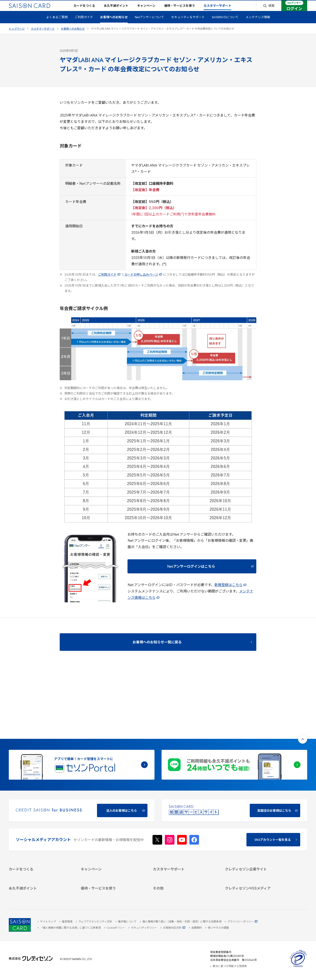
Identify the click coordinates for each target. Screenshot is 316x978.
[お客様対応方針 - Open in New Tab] (173, 928)
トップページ (17, 36)
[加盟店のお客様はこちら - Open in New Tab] (234, 751)
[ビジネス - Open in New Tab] (256, 828)
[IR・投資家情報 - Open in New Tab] (256, 838)
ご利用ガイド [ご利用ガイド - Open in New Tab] (109, 281)
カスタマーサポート (43, 36)
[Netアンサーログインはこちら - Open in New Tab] (191, 573)
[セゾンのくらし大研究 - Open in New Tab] (256, 882)
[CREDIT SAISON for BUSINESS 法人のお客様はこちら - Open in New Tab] (81, 751)
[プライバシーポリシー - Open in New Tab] (241, 922)
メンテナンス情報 (258, 24)
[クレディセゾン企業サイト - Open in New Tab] (256, 818)
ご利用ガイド (84, 24)
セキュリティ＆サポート (188, 24)
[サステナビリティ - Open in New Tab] (256, 833)
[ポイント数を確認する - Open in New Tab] (39, 894)
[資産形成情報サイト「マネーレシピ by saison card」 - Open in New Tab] (256, 875)
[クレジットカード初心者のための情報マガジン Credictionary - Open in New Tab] (256, 866)
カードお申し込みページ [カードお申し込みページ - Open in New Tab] (143, 281)
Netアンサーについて (149, 24)
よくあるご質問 (57, 24)
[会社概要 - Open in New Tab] (256, 823)
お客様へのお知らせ (114, 24)
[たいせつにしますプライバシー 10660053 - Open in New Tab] (298, 967)
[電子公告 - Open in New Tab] (256, 843)
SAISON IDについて (225, 24)
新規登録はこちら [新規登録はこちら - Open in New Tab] (230, 592)
